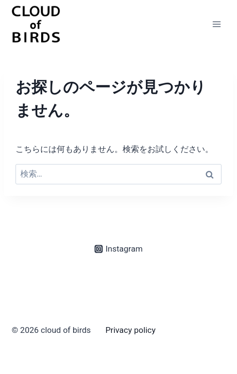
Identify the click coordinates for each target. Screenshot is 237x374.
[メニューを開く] (216, 23)
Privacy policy (130, 330)
